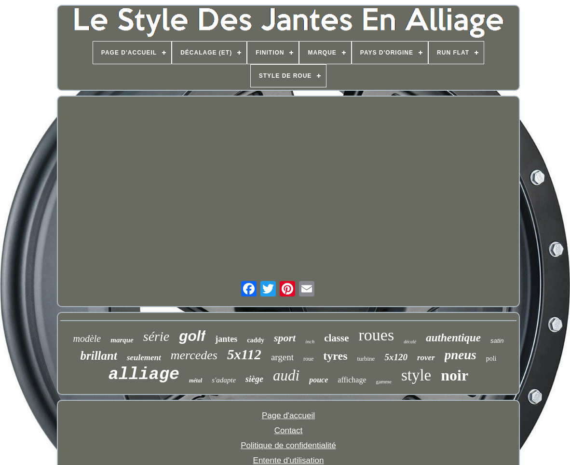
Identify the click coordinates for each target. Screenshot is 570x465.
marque (122, 340)
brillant (98, 355)
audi (286, 375)
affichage (352, 380)
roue (308, 358)
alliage (144, 374)
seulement (144, 357)
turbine (366, 358)
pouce (318, 380)
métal (195, 380)
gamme (384, 381)
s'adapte (224, 380)
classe (336, 338)
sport (285, 338)
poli (491, 358)
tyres (335, 356)
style (416, 375)
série (156, 336)
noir (454, 375)
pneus (460, 355)
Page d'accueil (288, 415)
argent (282, 357)
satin (496, 340)
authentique (453, 338)
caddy (255, 340)
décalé (410, 341)
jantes (226, 339)
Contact (288, 430)
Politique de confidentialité (288, 445)
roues (376, 335)
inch (309, 341)
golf (192, 336)
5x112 (244, 354)
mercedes (194, 355)
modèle (87, 338)
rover (426, 357)
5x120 (395, 357)
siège (254, 379)
